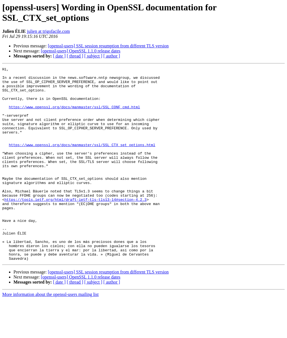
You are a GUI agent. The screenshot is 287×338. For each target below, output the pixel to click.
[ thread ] (75, 56)
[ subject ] (93, 56)
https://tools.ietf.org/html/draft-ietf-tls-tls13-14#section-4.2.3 (75, 226)
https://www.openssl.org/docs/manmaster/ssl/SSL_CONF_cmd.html (74, 115)
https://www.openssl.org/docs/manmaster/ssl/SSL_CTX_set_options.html (82, 160)
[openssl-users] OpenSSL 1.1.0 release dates (81, 51)
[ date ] (59, 56)
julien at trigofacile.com (48, 31)
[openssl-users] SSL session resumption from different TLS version (108, 45)
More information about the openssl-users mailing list (50, 333)
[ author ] (111, 56)
